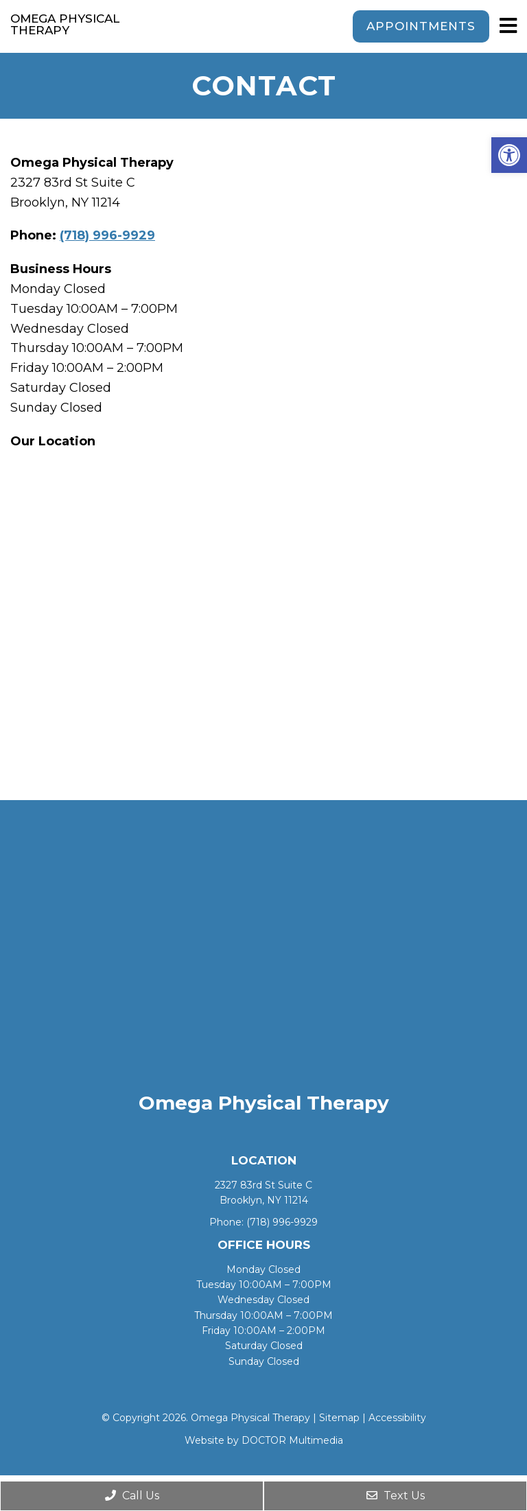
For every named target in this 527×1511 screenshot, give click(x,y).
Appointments (421, 26)
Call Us (132, 1495)
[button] (509, 155)
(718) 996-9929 (107, 235)
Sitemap (339, 1418)
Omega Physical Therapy (64, 24)
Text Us (395, 1495)
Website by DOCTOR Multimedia (264, 1440)
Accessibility (397, 1418)
